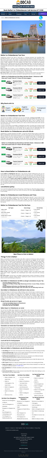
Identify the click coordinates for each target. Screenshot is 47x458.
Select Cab (41, 83)
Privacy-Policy (37, 428)
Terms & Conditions (30, 428)
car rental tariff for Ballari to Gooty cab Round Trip (38, 395)
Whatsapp (41, 27)
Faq (24, 428)
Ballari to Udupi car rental (38, 418)
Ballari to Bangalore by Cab (38, 409)
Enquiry (15, 7)
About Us (7, 428)
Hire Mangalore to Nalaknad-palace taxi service (7, 418)
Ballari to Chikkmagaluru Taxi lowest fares (9, 383)
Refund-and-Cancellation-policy (12, 430)
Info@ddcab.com (24, 445)
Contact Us (12, 428)
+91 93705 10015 (19, 365)
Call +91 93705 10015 (26, 7)
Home (2, 17)
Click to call (41, 20)
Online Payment (19, 428)
